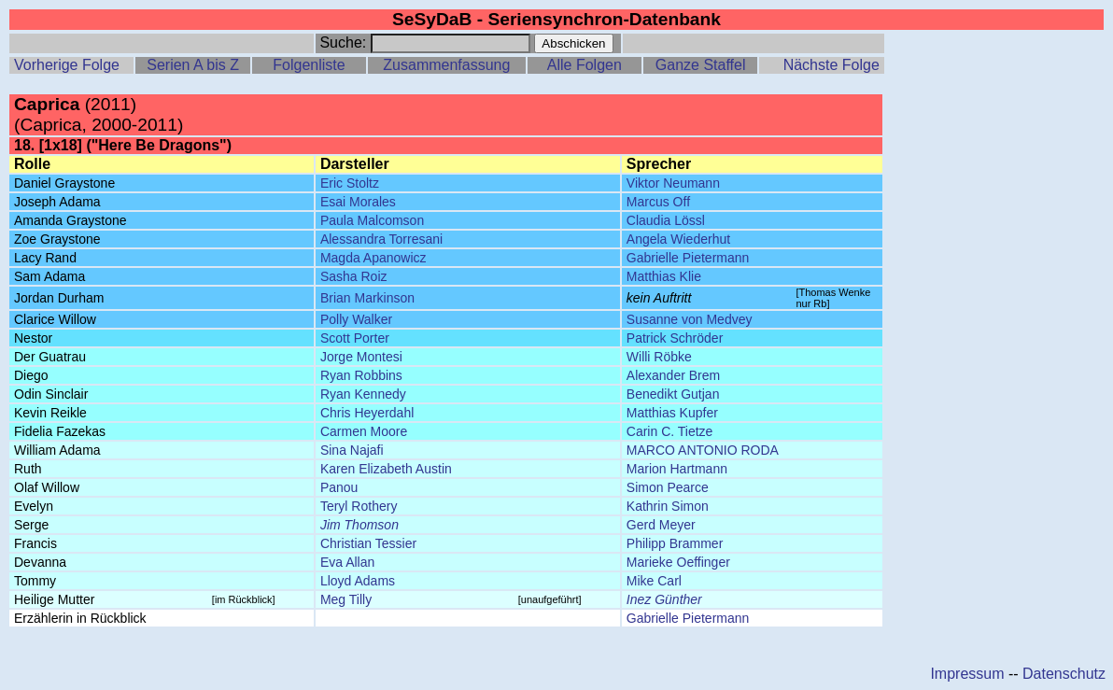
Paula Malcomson (372, 220)
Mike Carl (654, 580)
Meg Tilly (346, 599)
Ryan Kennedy (363, 394)
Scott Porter (354, 338)
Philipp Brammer (675, 543)
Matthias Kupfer (672, 412)
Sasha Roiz (353, 276)
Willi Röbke (659, 356)
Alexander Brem (673, 375)
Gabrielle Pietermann (688, 257)
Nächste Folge (831, 65)
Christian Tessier (368, 543)
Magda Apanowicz (373, 257)
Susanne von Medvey (690, 319)
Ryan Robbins (361, 375)
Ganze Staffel (700, 65)
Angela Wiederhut (678, 239)
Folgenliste (309, 65)
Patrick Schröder (675, 338)
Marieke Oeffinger (678, 562)
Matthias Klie (664, 276)
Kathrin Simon (668, 506)
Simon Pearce (668, 487)
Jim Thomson (359, 524)
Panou (339, 487)
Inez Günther (664, 599)
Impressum (967, 674)
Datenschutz (1064, 674)
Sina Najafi (352, 450)
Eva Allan (347, 562)
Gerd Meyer (661, 524)
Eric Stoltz (349, 183)
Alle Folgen (584, 65)
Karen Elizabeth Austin (386, 468)
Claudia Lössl (666, 220)
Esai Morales (358, 201)
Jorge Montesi (361, 356)
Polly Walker (356, 319)
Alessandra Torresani (381, 239)
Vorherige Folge (67, 65)
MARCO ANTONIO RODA (703, 450)
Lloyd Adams (357, 580)
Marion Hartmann (677, 468)
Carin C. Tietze (670, 431)
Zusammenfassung (446, 65)
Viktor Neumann (673, 183)
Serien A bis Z (193, 65)
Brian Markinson (367, 297)
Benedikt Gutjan (673, 394)
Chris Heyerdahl (367, 412)
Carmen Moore (363, 431)
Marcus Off (658, 201)
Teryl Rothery (358, 506)
